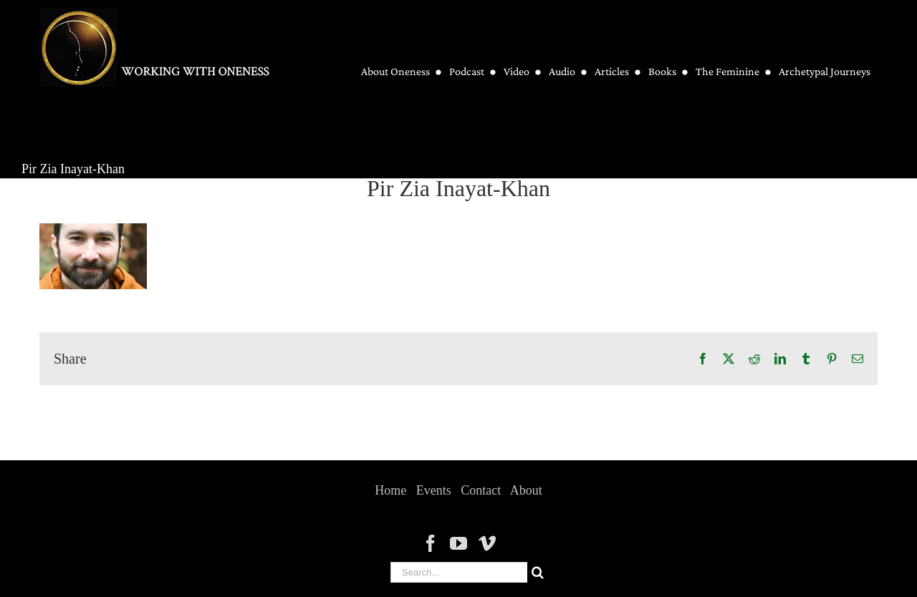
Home (390, 490)
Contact (481, 490)
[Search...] (458, 572)
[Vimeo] (487, 543)
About (526, 490)
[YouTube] (458, 543)
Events (433, 490)
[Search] (537, 572)
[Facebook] (430, 543)
